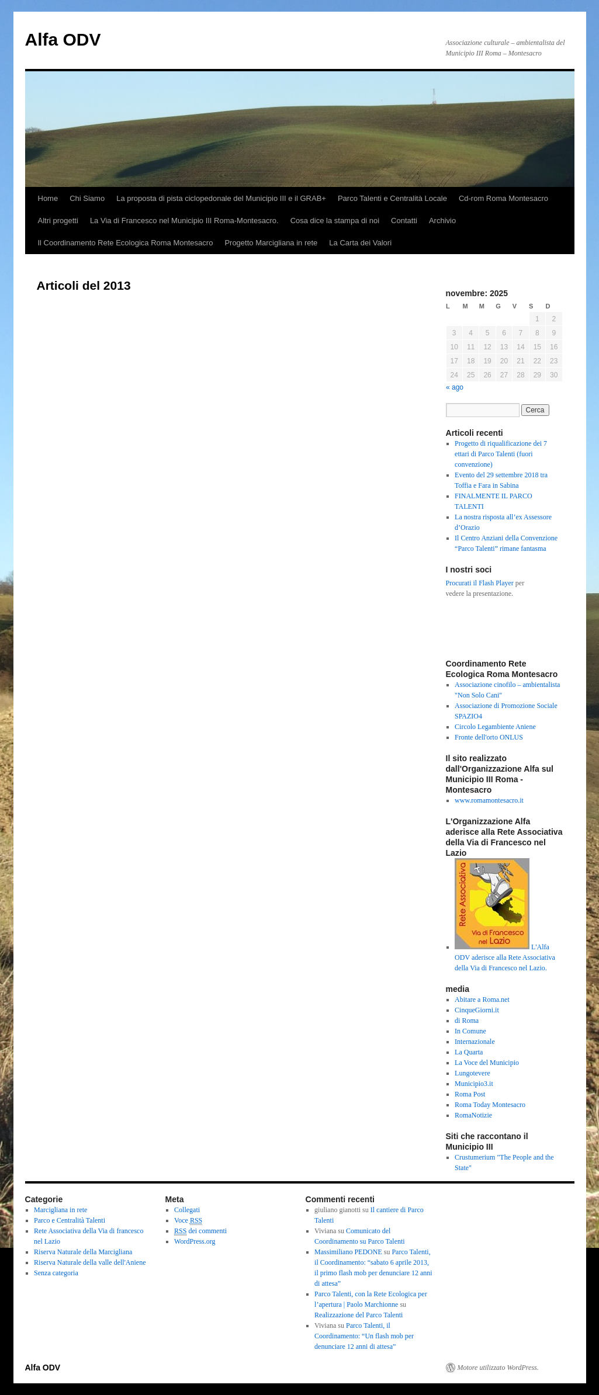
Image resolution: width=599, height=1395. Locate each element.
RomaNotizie (473, 1115)
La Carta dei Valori (360, 242)
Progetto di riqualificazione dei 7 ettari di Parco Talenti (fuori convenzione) (501, 454)
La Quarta (469, 1052)
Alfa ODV (63, 39)
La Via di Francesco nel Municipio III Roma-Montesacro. (184, 220)
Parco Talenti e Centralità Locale (392, 198)
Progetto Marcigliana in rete (270, 242)
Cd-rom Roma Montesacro (503, 198)
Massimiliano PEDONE (348, 1252)
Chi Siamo (87, 198)
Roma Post (470, 1094)
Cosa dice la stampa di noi (334, 220)
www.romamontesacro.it (489, 800)
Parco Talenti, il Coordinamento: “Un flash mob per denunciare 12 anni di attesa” (364, 1336)
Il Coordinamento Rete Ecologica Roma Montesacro (125, 242)
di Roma (467, 1020)
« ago (454, 387)
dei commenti (200, 1231)
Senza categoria (56, 1273)
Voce (188, 1220)
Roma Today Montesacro (490, 1105)
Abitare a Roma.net (482, 999)
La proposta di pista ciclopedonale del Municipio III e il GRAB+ (221, 198)
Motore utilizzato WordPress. (498, 1367)
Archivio (442, 220)
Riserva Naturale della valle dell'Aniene (90, 1262)
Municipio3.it (474, 1084)
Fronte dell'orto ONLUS (489, 737)
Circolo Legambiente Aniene (495, 727)
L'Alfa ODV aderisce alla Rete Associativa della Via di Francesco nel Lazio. (505, 957)
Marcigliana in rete (60, 1210)
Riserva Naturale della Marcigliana (83, 1252)
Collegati (187, 1210)
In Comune (470, 1031)
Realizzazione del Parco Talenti (358, 1315)
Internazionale (475, 1041)
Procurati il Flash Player (480, 583)
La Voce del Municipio (487, 1063)
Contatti (404, 220)
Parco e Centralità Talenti (69, 1220)
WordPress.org (194, 1241)
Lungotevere (472, 1073)
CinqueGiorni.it (477, 1010)
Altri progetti (58, 220)
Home (48, 198)
